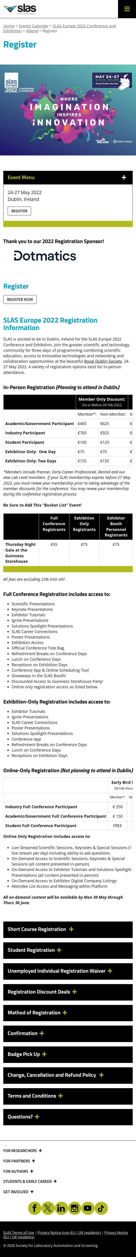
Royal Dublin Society (103, 361)
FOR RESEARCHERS (20, 1150)
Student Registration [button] (31, 950)
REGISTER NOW (20, 299)
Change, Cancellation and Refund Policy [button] (52, 1075)
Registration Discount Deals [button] (39, 992)
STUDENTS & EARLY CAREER (28, 1181)
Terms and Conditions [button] (32, 1096)
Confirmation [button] (22, 1033)
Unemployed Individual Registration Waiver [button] (57, 971)
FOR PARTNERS (17, 1161)
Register (19, 211)
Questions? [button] (20, 1116)
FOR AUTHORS (16, 1171)
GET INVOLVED (16, 1191)
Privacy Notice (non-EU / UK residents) (69, 1232)
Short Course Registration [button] (37, 929)
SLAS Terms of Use (18, 1232)
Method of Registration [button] (34, 1012)
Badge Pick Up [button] (24, 1054)
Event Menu (21, 177)
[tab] (68, 930)
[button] (127, 9)
